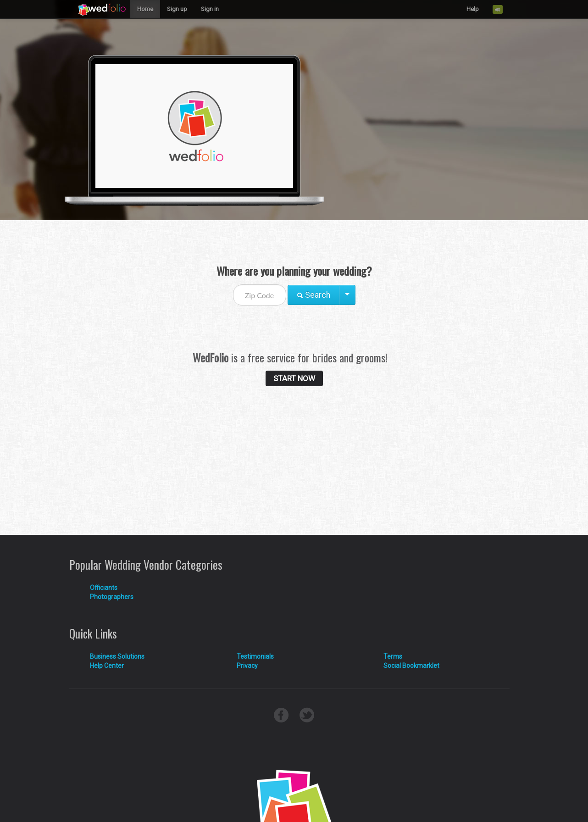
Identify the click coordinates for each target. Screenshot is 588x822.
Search (313, 295)
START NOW (294, 378)
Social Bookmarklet (411, 665)
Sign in (210, 9)
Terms (392, 656)
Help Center (107, 665)
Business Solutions (117, 656)
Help (472, 9)
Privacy (247, 665)
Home (145, 9)
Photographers (111, 596)
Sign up (177, 9)
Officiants (103, 587)
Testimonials (255, 656)
